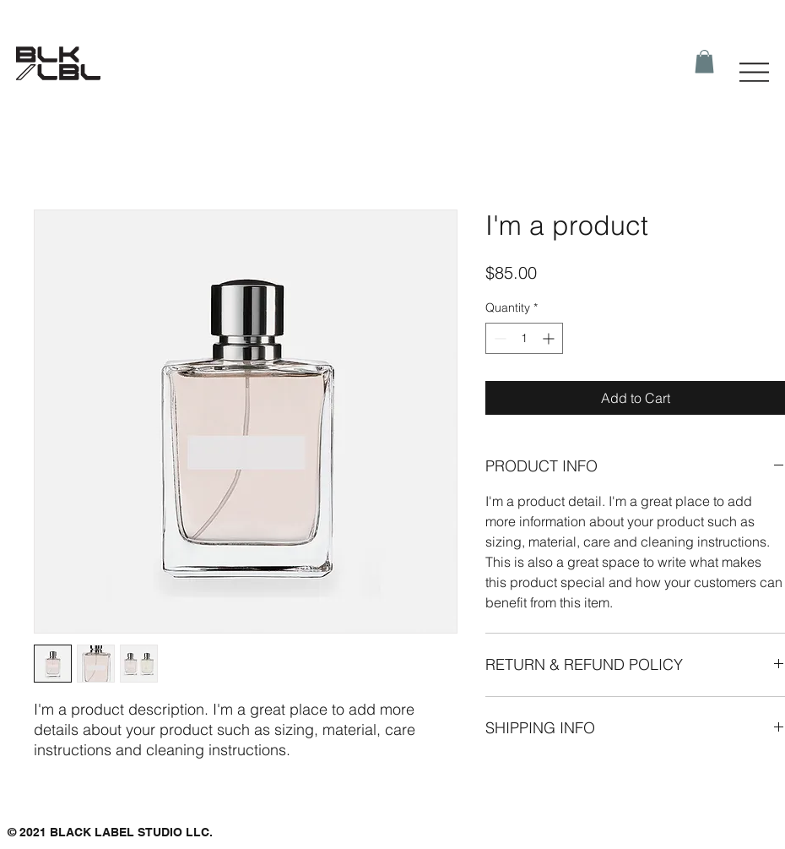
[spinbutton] (524, 338)
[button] (704, 61)
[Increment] (549, 338)
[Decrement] (498, 338)
